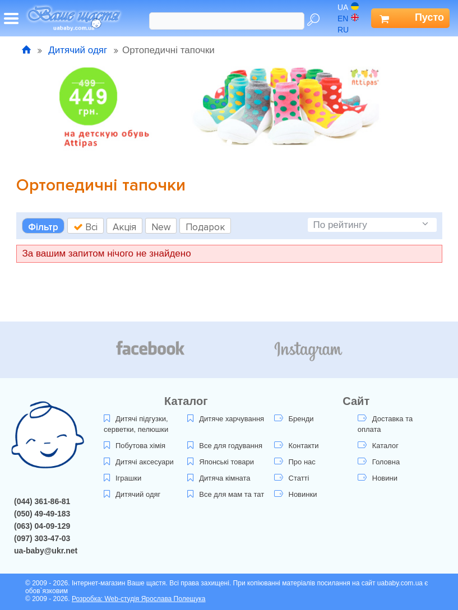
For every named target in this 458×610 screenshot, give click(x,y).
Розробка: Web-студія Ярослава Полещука (139, 599)
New (160, 227)
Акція (124, 227)
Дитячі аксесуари (139, 462)
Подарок (205, 227)
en (348, 18)
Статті (291, 478)
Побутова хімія (134, 445)
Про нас (295, 462)
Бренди (294, 419)
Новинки (295, 494)
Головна (379, 462)
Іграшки (122, 478)
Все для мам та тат (225, 494)
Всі (85, 227)
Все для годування (224, 445)
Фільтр (43, 227)
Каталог (378, 445)
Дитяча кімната (218, 478)
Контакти (296, 445)
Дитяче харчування (225, 419)
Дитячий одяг (78, 50)
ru (348, 29)
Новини (377, 478)
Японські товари (220, 462)
